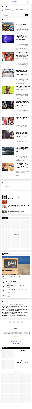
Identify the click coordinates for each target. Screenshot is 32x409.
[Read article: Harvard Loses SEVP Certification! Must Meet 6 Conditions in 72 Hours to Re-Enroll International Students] (4, 211)
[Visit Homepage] (14, 2)
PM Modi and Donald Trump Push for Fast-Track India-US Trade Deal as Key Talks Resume (22, 103)
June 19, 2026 (25, 40)
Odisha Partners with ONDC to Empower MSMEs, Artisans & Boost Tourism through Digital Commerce (23, 165)
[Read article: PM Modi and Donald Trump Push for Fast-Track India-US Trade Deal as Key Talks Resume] (8, 105)
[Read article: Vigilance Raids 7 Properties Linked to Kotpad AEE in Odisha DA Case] (8, 90)
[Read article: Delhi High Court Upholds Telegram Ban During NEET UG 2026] (8, 26)
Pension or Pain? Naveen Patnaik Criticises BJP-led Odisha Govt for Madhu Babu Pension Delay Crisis (22, 119)
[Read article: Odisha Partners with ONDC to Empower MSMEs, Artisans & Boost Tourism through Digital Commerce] (8, 167)
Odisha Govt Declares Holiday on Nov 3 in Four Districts (12, 276)
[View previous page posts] (15, 371)
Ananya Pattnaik (20, 40)
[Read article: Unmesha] (8, 364)
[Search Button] (30, 2)
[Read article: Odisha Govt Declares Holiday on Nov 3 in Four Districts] (16, 265)
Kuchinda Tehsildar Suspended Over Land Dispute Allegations (15, 294)
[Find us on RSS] (22, 322)
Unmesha (23, 360)
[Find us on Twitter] (14, 322)
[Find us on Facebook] (10, 322)
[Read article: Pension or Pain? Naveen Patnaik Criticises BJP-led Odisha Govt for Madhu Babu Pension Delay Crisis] (8, 121)
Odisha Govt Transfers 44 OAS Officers (12, 281)
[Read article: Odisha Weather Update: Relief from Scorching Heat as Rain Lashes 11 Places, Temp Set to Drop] (8, 151)
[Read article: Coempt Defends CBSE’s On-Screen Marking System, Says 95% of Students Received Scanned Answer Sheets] (8, 72)
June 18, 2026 (24, 121)
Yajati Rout (19, 121)
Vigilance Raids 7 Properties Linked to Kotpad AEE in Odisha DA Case (14, 315)
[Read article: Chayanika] (8, 354)
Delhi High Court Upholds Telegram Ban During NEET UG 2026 (13, 304)
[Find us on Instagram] (15, 344)
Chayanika (23, 350)
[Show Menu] (1, 2)
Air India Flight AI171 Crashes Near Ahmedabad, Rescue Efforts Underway (17, 285)
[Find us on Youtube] (18, 322)
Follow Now (16, 234)
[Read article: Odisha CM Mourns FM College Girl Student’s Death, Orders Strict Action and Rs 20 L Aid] (4, 206)
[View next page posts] (17, 371)
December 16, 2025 (25, 352)
